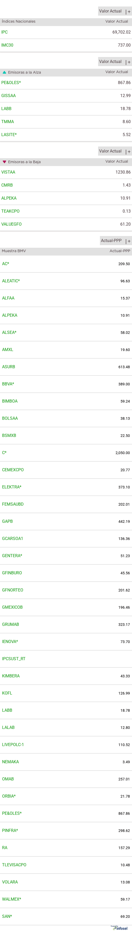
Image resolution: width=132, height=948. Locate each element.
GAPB (7, 521)
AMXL (7, 349)
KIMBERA (11, 675)
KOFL (7, 693)
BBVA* (8, 383)
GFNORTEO (12, 590)
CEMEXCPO (13, 469)
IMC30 (7, 45)
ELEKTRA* (11, 487)
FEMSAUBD (13, 504)
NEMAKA (10, 761)
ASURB (8, 366)
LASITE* (9, 134)
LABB (6, 108)
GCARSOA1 (12, 538)
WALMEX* (11, 899)
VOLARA (10, 882)
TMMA (7, 121)
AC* (5, 263)
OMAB (8, 779)
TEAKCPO (10, 211)
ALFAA (8, 298)
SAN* (7, 916)
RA (4, 847)
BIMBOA (9, 401)
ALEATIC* (11, 280)
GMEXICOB (12, 607)
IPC (4, 32)
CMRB (7, 185)
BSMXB (9, 435)
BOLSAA (10, 418)
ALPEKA (8, 198)
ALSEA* (9, 332)
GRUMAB (10, 624)
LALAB (8, 727)
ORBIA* (9, 796)
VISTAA (8, 172)
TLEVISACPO (14, 864)
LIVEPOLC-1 (13, 744)
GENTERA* (12, 555)
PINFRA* (10, 830)
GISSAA (8, 95)
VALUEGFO (11, 224)
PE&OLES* (11, 82)
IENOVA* (10, 641)
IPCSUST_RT (14, 658)
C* (4, 452)
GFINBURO (12, 572)
